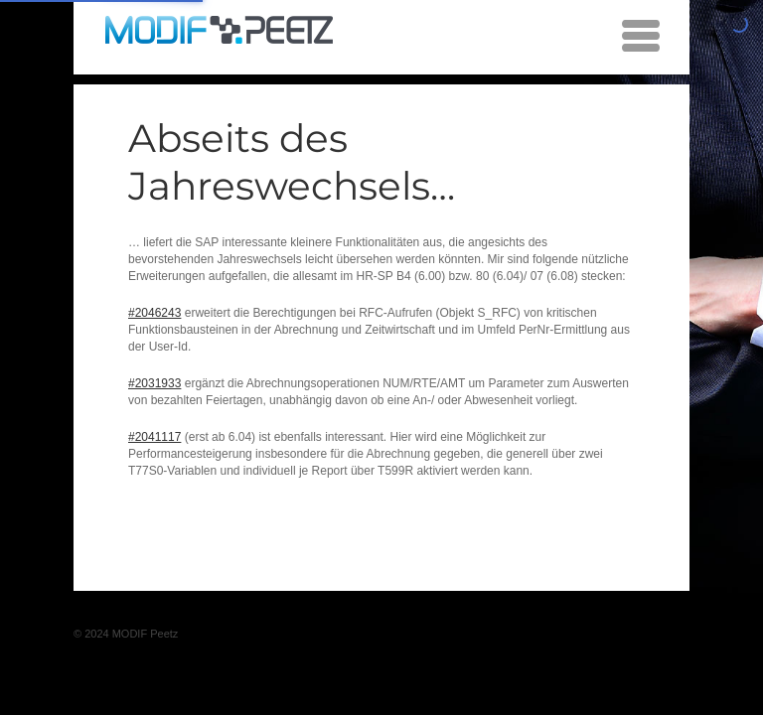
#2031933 (154, 383)
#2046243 (154, 313)
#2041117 (154, 437)
